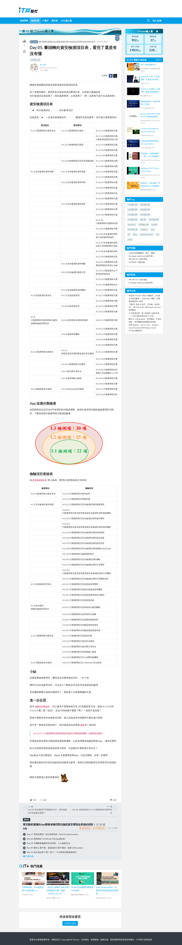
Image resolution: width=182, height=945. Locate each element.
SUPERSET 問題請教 (137, 262)
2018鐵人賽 (143, 224)
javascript (131, 224)
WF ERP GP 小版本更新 (138, 259)
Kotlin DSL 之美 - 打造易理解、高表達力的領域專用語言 (150, 78)
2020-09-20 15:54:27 (48, 68)
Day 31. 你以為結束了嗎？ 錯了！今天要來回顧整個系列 (51, 852)
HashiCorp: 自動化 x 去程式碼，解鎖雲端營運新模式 (150, 90)
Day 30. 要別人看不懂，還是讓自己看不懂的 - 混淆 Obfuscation (55, 847)
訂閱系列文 (99, 828)
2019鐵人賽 (153, 219)
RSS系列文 (84, 828)
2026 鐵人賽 (66, 20)
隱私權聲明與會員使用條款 (122, 939)
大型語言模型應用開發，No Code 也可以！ (150, 142)
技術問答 (24, 20)
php (152, 229)
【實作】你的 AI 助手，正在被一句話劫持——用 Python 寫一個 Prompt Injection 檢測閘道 (145, 307)
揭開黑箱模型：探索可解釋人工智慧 (150, 102)
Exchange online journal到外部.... (141, 256)
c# (129, 234)
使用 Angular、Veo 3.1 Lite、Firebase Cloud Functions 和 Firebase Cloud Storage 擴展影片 (143, 328)
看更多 (158, 60)
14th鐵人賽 (145, 209)
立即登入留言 (70, 923)
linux (135, 234)
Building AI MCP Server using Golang (150, 169)
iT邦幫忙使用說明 (144, 939)
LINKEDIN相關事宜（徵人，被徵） (142, 253)
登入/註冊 (157, 20)
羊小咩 (43, 65)
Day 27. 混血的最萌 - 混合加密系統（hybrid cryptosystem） (53, 834)
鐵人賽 (143, 219)
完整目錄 (28, 856)
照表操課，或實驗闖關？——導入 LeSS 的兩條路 (150, 154)
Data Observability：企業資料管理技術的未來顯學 (107, 890)
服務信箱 (104, 939)
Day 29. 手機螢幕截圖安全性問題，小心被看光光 (48, 843)
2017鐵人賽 (132, 229)
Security (34, 42)
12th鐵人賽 (35, 60)
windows (144, 229)
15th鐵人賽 (132, 205)
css (157, 234)
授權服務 (95, 939)
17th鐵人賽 (132, 214)
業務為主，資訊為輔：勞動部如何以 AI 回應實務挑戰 (150, 184)
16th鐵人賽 (145, 205)
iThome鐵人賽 (147, 31)
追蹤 (43, 800)
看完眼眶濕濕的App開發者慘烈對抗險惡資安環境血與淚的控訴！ (68, 41)
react (130, 239)
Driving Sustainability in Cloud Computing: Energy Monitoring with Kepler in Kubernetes (150, 130)
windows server (146, 234)
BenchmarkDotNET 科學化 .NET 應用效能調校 (150, 115)
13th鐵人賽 (132, 209)
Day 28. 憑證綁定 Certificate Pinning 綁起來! (46, 839)
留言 (33, 800)
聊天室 (55, 20)
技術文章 (35, 20)
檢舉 (113, 800)
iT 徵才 (45, 20)
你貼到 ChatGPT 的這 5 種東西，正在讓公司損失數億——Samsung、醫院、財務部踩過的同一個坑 (144, 298)
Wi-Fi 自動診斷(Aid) (148, 64)
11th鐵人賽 (132, 219)
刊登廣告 (85, 939)
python (154, 224)
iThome (76, 939)
